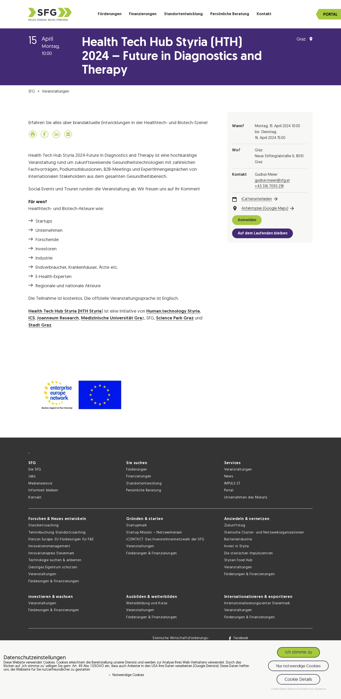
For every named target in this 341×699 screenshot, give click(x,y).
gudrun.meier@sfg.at (272, 181)
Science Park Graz (175, 318)
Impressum (320, 689)
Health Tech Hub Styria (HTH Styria (65, 311)
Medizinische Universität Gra (111, 318)
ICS (31, 318)
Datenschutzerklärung (300, 689)
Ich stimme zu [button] (298, 652)
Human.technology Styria (173, 311)
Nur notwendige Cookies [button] (298, 666)
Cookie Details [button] (298, 679)
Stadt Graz (39, 325)
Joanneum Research (58, 318)
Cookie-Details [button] (279, 689)
